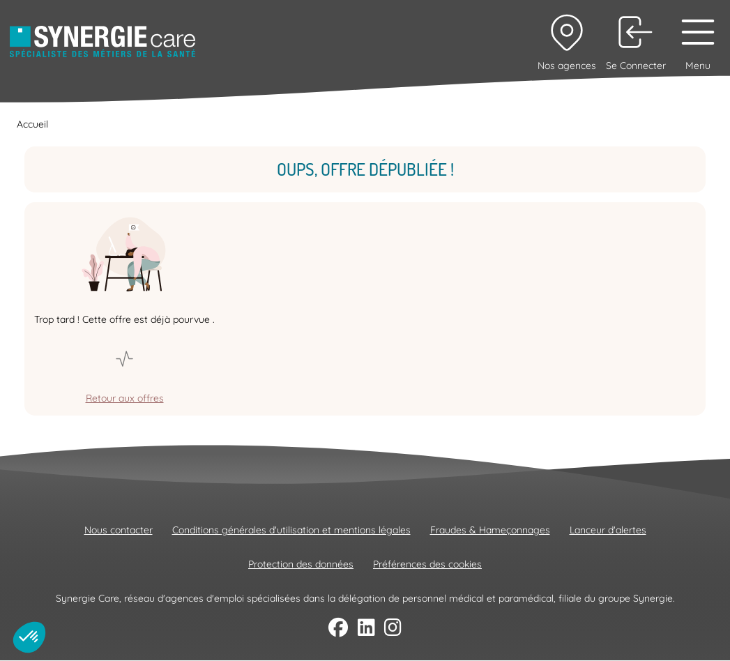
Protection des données (300, 564)
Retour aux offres (125, 398)
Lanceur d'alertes (608, 530)
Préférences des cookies (427, 564)
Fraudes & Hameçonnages (490, 530)
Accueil (32, 124)
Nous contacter (118, 530)
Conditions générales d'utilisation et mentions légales (291, 530)
